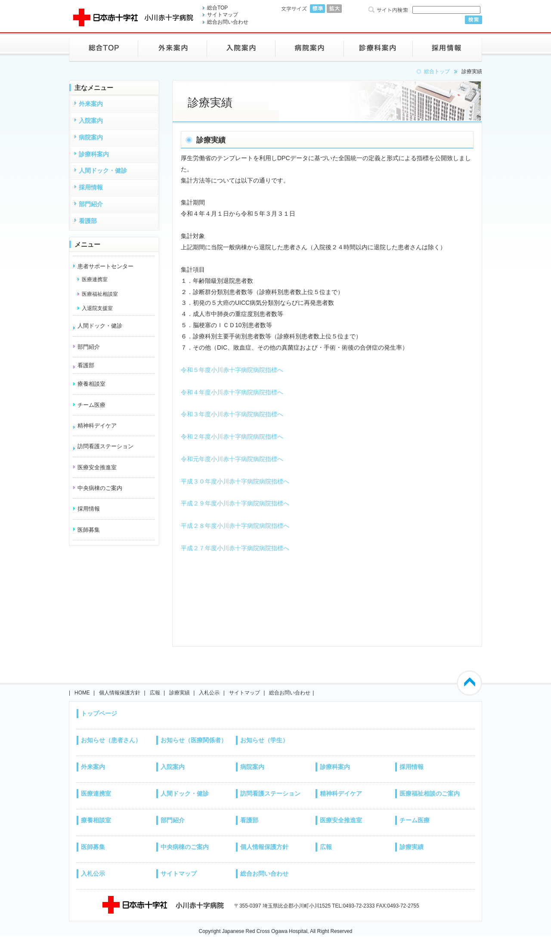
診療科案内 (335, 766)
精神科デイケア (97, 425)
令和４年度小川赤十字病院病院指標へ (232, 392)
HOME (82, 693)
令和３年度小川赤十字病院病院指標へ (232, 414)
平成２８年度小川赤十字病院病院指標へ (235, 525)
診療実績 (179, 693)
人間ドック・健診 (99, 325)
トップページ (99, 713)
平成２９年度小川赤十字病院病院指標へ (235, 503)
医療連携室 (96, 793)
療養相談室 (96, 820)
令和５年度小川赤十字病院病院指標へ (232, 369)
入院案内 (173, 766)
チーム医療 (414, 820)
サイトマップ (222, 15)
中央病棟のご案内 (185, 846)
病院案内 (252, 766)
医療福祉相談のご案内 (429, 793)
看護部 (85, 365)
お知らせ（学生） (264, 740)
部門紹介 (173, 820)
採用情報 (411, 766)
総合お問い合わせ (227, 22)
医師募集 (93, 846)
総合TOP (217, 8)
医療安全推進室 (341, 820)
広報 (155, 693)
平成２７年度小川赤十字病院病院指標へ (235, 548)
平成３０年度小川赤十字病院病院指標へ (235, 481)
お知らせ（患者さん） (111, 740)
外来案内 (93, 766)
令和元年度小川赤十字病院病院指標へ (232, 459)
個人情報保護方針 (119, 693)
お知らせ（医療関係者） (194, 740)
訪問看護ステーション (105, 446)
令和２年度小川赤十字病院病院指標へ (232, 436)
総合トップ (437, 71)
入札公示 (209, 693)
